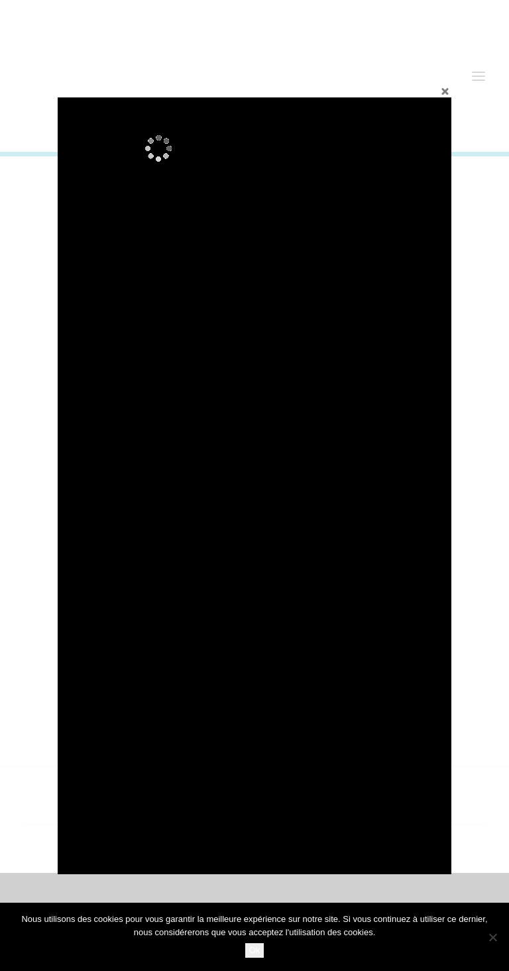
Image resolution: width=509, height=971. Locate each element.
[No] (492, 937)
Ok (254, 950)
